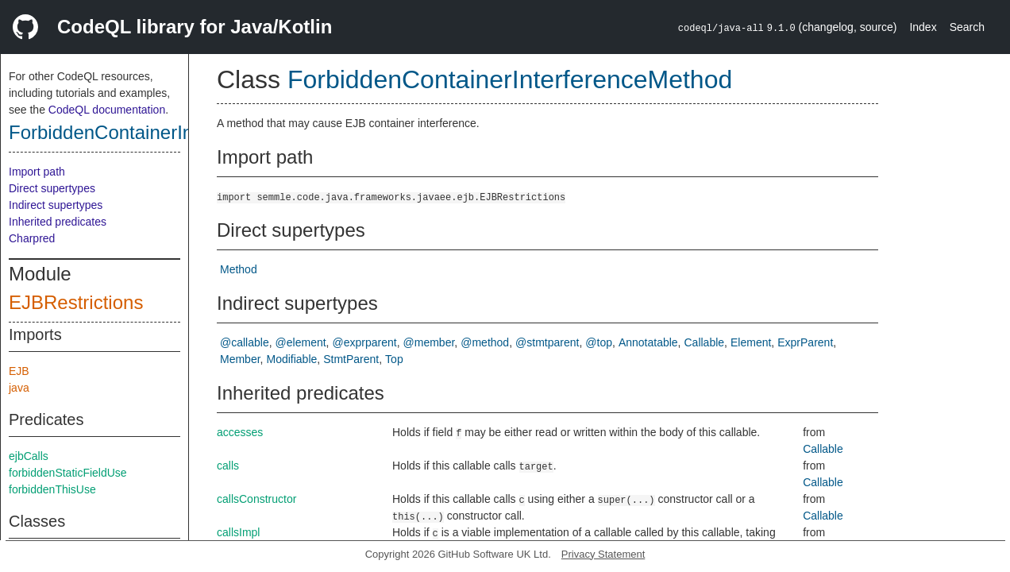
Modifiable (291, 359)
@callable (244, 342)
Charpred (32, 238)
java (19, 387)
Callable (704, 342)
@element (301, 342)
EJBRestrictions (76, 302)
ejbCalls (28, 456)
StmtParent (351, 359)
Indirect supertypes (55, 205)
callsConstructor (256, 499)
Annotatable (648, 342)
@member (429, 342)
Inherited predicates (57, 221)
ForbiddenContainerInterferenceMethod (175, 132)
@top (598, 342)
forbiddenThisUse (52, 489)
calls (228, 465)
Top (394, 359)
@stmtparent (547, 342)
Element (751, 342)
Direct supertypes (52, 188)
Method (238, 269)
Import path (37, 171)
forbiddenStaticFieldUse (68, 472)
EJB (19, 371)
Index (922, 27)
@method (485, 342)
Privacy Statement (603, 554)
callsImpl (238, 532)
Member (240, 359)
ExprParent (805, 342)
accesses (240, 432)
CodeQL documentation (106, 109)
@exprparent (365, 342)
